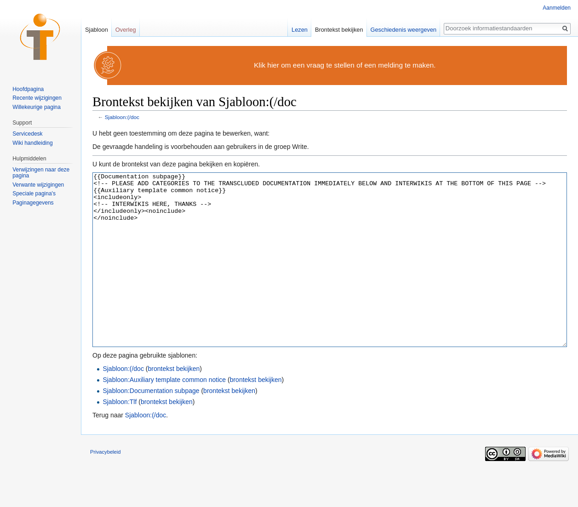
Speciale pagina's (34, 193)
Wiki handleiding (32, 143)
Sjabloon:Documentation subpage (151, 425)
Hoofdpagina (28, 89)
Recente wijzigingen (37, 98)
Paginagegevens (32, 202)
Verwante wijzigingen (38, 185)
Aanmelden (557, 8)
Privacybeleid (105, 486)
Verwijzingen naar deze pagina (40, 172)
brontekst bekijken (174, 403)
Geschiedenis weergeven (404, 29)
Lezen (300, 29)
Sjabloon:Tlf (120, 436)
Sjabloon (96, 29)
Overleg (125, 29)
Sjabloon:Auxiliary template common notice (164, 414)
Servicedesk (27, 134)
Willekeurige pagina (36, 107)
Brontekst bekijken (339, 29)
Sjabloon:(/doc (122, 117)
